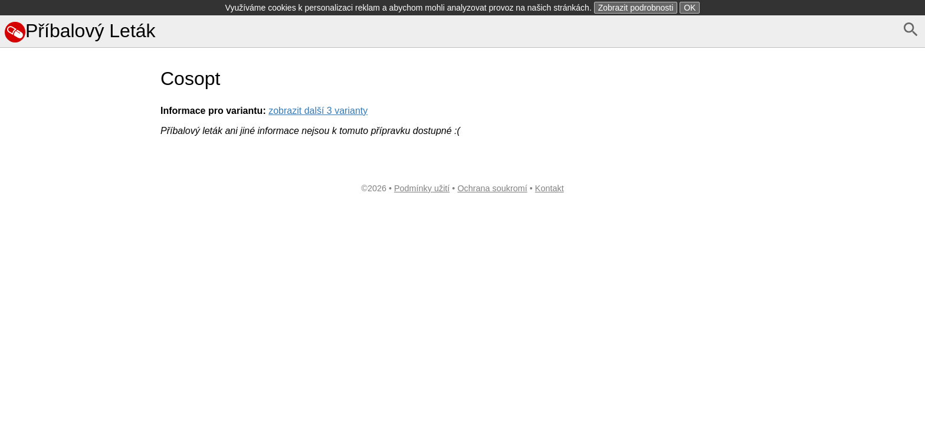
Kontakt (549, 188)
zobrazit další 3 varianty (318, 111)
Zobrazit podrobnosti (636, 7)
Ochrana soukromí (492, 188)
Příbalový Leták (80, 30)
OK (690, 7)
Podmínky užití (422, 188)
